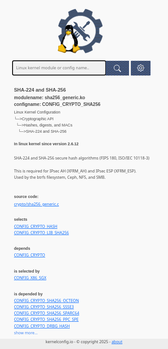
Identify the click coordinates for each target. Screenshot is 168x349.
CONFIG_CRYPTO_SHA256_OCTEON (46, 300)
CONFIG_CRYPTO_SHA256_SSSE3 (44, 307)
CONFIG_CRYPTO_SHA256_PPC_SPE (46, 319)
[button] (141, 68)
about (117, 342)
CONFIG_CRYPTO (29, 255)
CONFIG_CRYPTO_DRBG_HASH (42, 326)
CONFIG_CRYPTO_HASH (35, 226)
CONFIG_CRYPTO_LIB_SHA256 (41, 232)
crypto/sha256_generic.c (36, 204)
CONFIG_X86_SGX (30, 278)
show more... (26, 333)
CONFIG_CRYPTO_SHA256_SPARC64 (46, 313)
